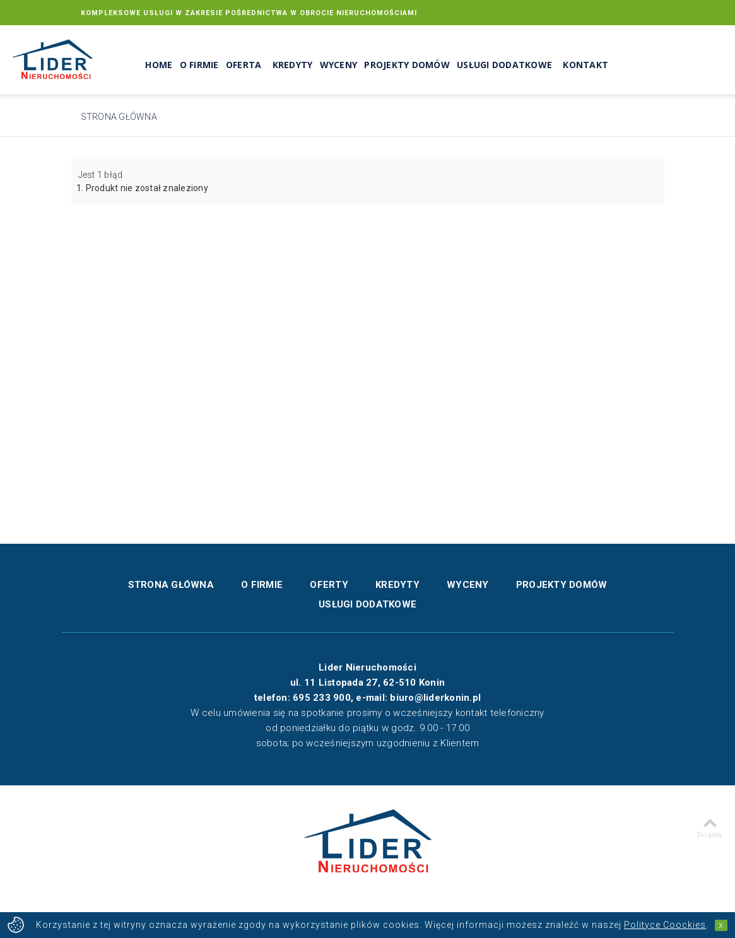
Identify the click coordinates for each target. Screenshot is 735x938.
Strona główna (119, 117)
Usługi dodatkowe (504, 66)
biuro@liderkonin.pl (609, 37)
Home (158, 66)
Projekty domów (407, 66)
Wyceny (339, 66)
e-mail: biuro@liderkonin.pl (418, 697)
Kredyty (293, 66)
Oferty (329, 584)
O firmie (262, 584)
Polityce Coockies (665, 925)
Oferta (244, 66)
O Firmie (199, 66)
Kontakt (585, 66)
